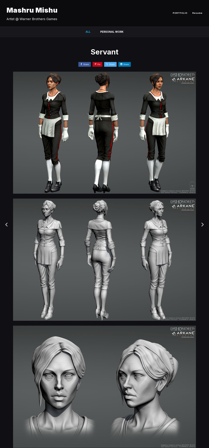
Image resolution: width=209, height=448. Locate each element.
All (88, 31)
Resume (197, 13)
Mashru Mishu (32, 10)
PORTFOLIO (180, 13)
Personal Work (111, 31)
